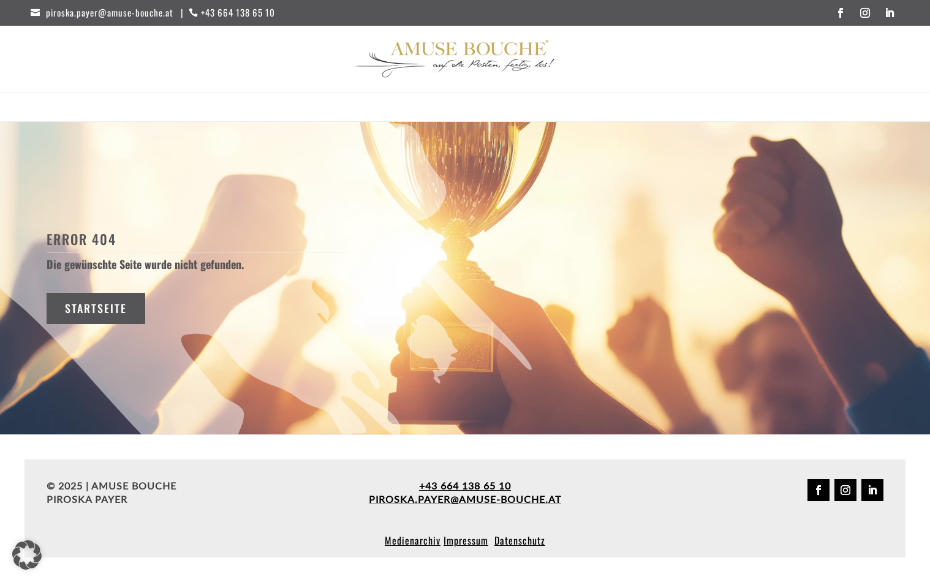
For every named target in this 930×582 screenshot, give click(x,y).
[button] (27, 555)
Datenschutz (519, 540)
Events (391, 108)
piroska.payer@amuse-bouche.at (465, 499)
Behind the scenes (513, 108)
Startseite (96, 308)
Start (282, 108)
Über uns (590, 108)
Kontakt (643, 108)
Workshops (335, 108)
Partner (438, 108)
